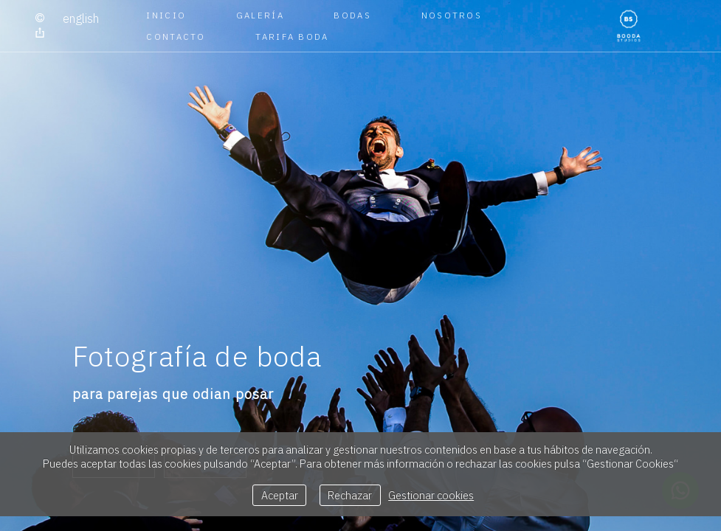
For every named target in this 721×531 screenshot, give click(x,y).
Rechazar (350, 495)
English (81, 18)
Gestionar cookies (431, 495)
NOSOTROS (451, 15)
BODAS (352, 15)
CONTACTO (175, 36)
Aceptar (279, 495)
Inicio (166, 15)
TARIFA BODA (291, 36)
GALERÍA (260, 15)
